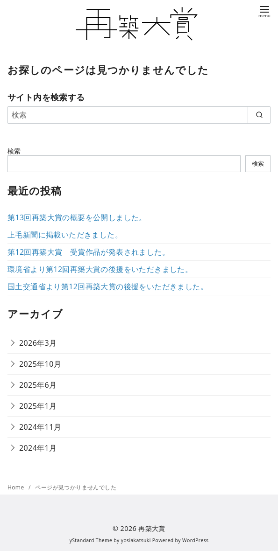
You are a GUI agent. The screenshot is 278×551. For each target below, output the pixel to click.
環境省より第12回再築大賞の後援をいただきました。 (99, 269)
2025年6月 (38, 385)
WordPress (195, 540)
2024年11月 (40, 427)
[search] (259, 114)
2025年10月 (40, 364)
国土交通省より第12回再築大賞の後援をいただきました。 (107, 286)
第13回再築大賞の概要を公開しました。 (77, 217)
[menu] (264, 11)
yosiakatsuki (136, 540)
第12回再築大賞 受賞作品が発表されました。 (88, 252)
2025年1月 (38, 406)
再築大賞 (151, 528)
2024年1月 (38, 448)
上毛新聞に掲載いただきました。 (64, 235)
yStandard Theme (91, 540)
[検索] (139, 114)
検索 (14, 150)
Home (16, 487)
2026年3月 (38, 343)
